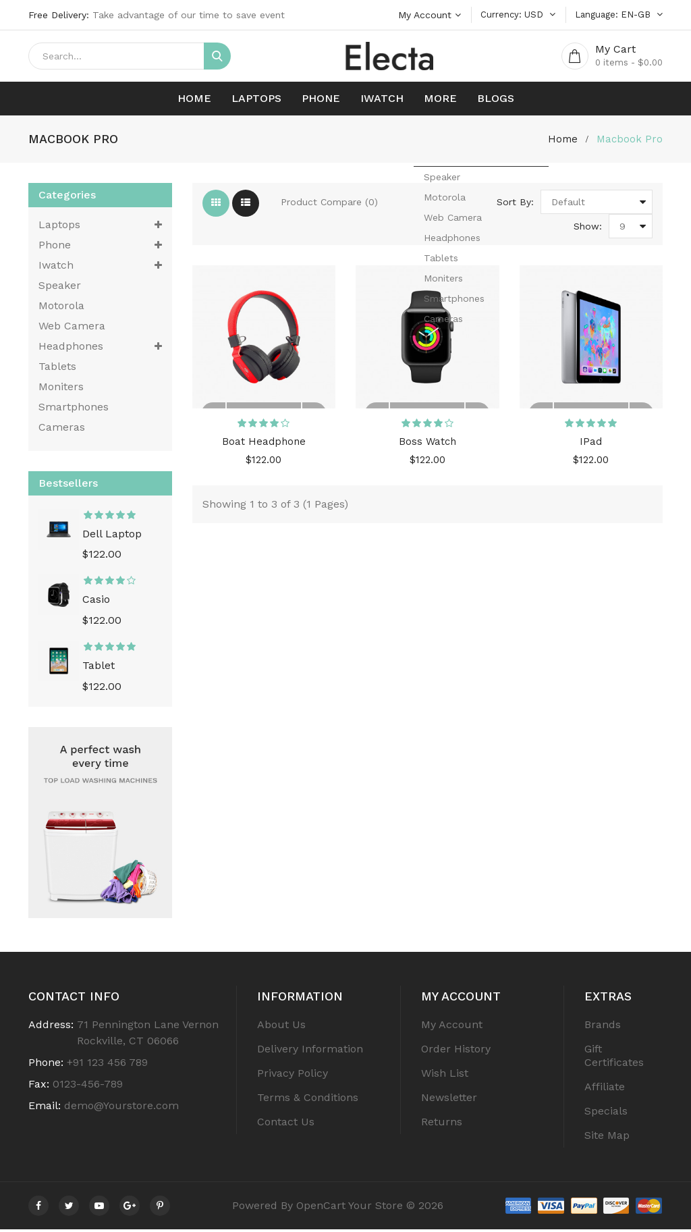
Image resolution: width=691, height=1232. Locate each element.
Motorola (61, 308)
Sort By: (515, 204)
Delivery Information (310, 1051)
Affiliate (604, 1089)
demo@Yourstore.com (121, 1108)
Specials (606, 1113)
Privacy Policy (292, 1075)
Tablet (98, 668)
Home (194, 101)
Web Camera (71, 328)
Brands (602, 1027)
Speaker (59, 288)
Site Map (607, 1137)
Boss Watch (427, 449)
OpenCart (321, 1208)
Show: (588, 228)
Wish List (444, 1075)
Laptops (256, 101)
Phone (321, 101)
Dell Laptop (112, 537)
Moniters (61, 389)
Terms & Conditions (307, 1100)
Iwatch (382, 101)
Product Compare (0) (329, 204)
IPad (591, 449)
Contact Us (285, 1124)
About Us (281, 1027)
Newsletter (449, 1100)
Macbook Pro (629, 141)
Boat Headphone (263, 449)
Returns (441, 1124)
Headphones (100, 349)
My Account (451, 1027)
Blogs (495, 101)
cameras (61, 429)
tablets (57, 369)
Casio (96, 603)
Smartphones (73, 409)
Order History (456, 1051)
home (560, 141)
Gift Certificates (614, 1058)
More (440, 101)
